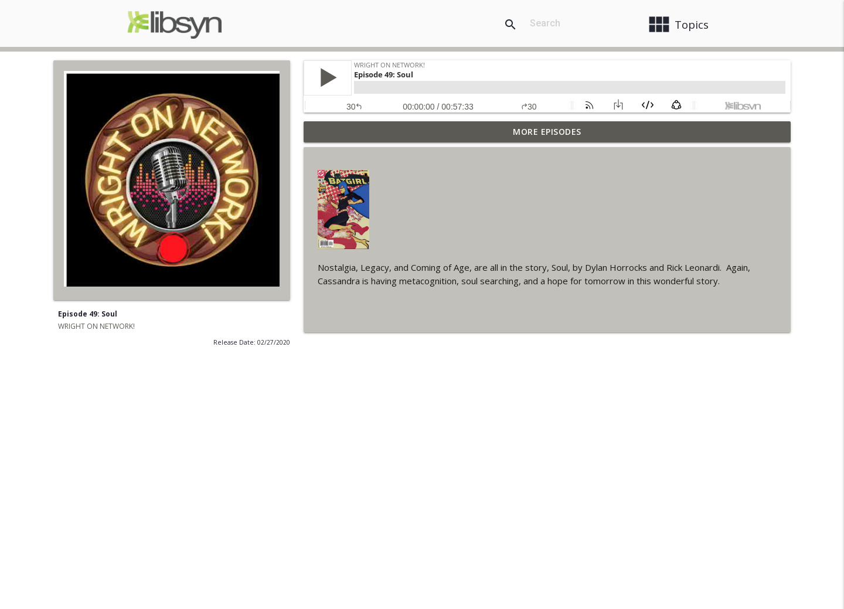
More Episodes (547, 131)
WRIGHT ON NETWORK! (96, 326)
